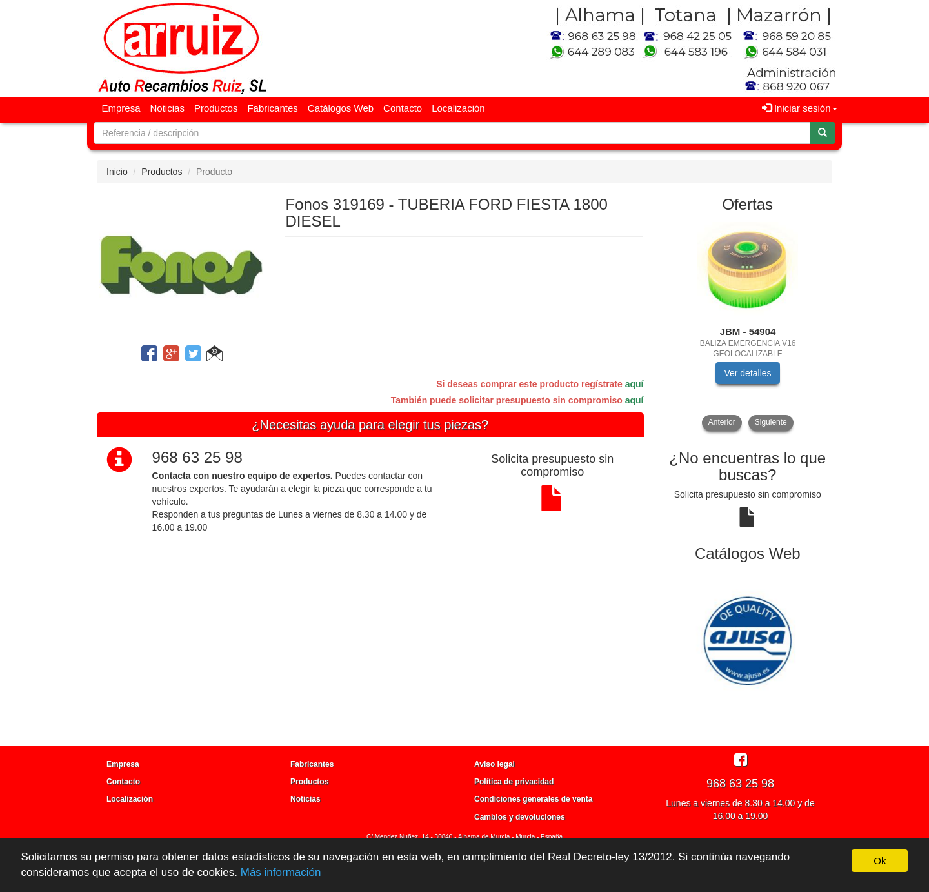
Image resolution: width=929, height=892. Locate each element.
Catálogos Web (341, 108)
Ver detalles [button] (747, 373)
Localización (458, 108)
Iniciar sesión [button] (799, 108)
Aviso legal (494, 764)
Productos (216, 108)
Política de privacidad (514, 781)
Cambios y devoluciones (519, 817)
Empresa (121, 108)
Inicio (117, 172)
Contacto (402, 108)
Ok (880, 860)
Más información (281, 872)
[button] (214, 356)
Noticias (167, 108)
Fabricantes (272, 108)
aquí (634, 384)
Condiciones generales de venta (533, 799)
